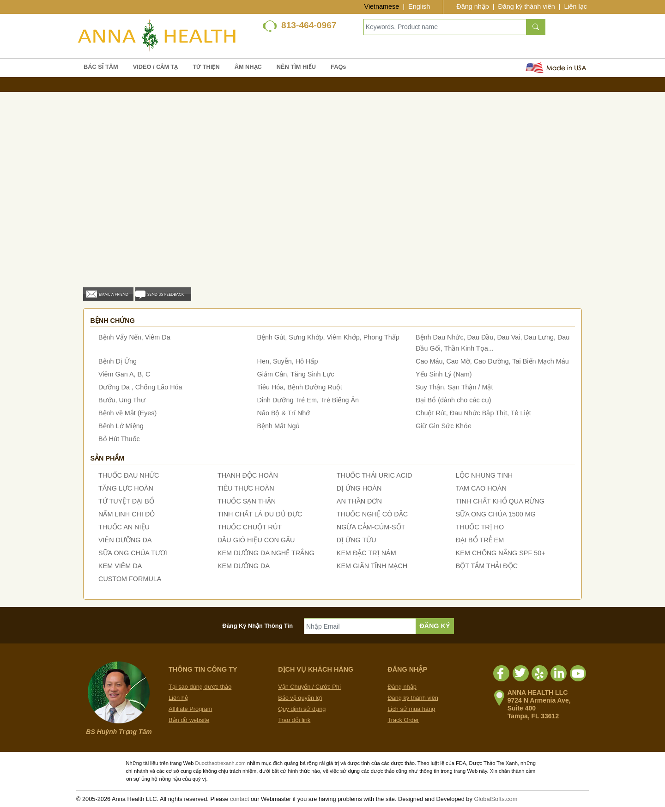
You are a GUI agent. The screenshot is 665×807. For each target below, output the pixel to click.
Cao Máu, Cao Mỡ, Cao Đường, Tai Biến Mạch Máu (492, 361)
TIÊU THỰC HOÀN (246, 488)
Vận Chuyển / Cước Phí (309, 686)
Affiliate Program (190, 708)
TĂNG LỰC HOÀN (125, 488)
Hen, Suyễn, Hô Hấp (287, 361)
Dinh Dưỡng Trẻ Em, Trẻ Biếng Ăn (308, 400)
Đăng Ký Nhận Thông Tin (258, 625)
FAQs (338, 66)
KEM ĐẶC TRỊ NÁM (366, 553)
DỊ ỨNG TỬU (356, 540)
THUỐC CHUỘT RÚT (250, 527)
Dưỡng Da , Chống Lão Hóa (140, 387)
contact (239, 798)
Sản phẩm (107, 458)
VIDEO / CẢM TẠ (155, 66)
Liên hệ (178, 697)
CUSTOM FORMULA (129, 578)
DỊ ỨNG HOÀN (359, 488)
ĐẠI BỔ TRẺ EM (480, 540)
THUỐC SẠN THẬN (247, 501)
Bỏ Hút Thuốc (119, 439)
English (419, 6)
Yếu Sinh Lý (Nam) (444, 374)
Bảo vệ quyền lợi (300, 697)
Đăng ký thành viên (526, 6)
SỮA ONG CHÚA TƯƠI (132, 553)
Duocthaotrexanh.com (220, 763)
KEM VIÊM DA (120, 566)
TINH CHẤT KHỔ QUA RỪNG (500, 501)
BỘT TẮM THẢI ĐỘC (487, 566)
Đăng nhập (472, 6)
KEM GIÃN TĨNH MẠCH (372, 566)
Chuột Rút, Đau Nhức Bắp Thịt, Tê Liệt (473, 413)
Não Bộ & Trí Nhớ (283, 413)
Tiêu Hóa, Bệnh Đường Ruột (299, 387)
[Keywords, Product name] (444, 27)
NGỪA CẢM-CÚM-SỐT (371, 527)
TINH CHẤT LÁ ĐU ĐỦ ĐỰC (260, 514)
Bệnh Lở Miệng (121, 426)
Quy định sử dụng (302, 708)
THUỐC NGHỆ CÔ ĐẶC (372, 514)
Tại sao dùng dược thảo (200, 686)
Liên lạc (575, 6)
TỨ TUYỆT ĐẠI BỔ (126, 501)
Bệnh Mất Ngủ (278, 426)
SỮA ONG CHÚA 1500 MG (496, 514)
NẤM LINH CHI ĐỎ (126, 514)
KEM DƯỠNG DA (244, 566)
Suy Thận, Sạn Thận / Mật (454, 387)
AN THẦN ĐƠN (359, 501)
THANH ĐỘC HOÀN (248, 475)
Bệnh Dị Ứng (117, 361)
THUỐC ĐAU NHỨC (128, 475)
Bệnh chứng (112, 320)
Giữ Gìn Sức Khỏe (444, 426)
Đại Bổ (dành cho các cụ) (453, 400)
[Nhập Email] (360, 626)
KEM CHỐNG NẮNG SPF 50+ (500, 553)
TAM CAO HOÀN (481, 488)
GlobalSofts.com (495, 798)
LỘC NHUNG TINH (484, 475)
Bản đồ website (189, 719)
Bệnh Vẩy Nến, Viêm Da (134, 337)
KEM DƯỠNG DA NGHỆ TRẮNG (266, 553)
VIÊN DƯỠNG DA (125, 540)
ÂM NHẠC (248, 66)
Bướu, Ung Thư (121, 400)
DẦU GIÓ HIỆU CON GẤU (256, 540)
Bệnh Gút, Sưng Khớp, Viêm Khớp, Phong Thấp (328, 337)
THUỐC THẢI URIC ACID (374, 475)
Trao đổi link (294, 719)
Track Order (403, 719)
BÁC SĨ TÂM (101, 66)
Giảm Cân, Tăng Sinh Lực (295, 374)
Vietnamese (381, 6)
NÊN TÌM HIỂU (296, 66)
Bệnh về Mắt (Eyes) (127, 413)
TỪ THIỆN (206, 66)
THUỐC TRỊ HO (480, 527)
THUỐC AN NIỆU (124, 527)
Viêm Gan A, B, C (124, 374)
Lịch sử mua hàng (411, 708)
